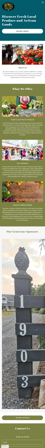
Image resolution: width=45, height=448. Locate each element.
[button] (42, 2)
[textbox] (22, 442)
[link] (8, 2)
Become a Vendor (22, 31)
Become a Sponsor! (22, 418)
